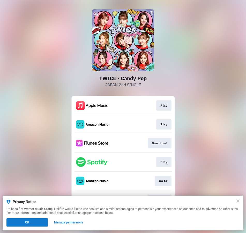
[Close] (238, 201)
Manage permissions (68, 222)
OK (27, 222)
